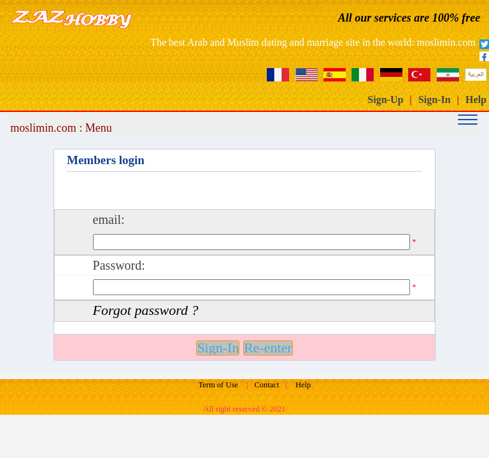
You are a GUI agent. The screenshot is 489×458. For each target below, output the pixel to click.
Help (475, 99)
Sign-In (434, 99)
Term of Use (218, 384)
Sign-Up (385, 99)
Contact (267, 384)
